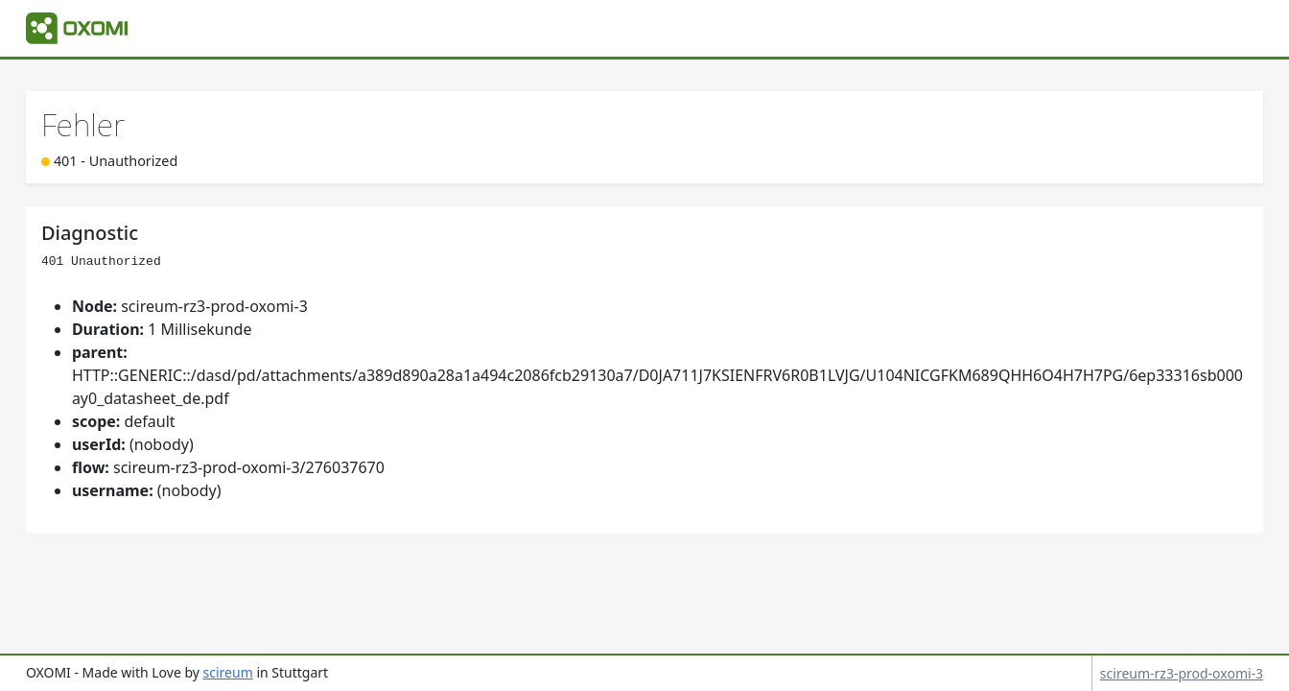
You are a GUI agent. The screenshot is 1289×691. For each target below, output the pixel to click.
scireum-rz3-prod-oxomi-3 (1181, 673)
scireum (228, 672)
